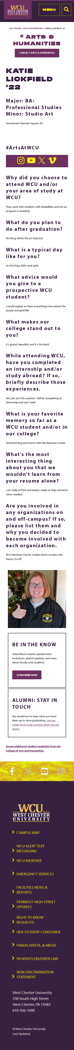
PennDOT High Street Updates (36, 904)
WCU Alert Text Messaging (31, 848)
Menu (49, 9)
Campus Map (28, 832)
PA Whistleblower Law (37, 958)
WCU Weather (29, 860)
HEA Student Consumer (38, 931)
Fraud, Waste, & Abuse (36, 945)
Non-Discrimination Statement (35, 974)
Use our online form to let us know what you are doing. (35, 724)
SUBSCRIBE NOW (27, 675)
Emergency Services (35, 873)
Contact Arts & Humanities (37, 52)
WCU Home (15, 28)
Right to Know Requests (30, 920)
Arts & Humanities (33, 28)
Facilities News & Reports (32, 890)
